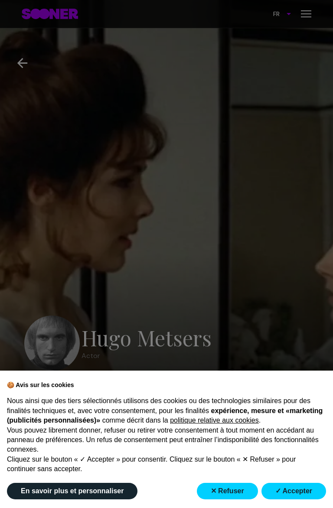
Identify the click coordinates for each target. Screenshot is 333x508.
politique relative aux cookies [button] (214, 420)
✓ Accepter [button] (293, 491)
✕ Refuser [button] (227, 491)
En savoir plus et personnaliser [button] (72, 491)
